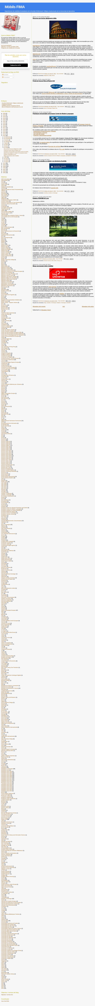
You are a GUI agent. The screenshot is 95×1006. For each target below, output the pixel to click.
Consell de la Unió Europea (8, 367)
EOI (2, 435)
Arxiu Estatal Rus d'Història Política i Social (12, 215)
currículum (3, 381)
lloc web (62, 149)
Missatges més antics (88, 306)
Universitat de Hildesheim (7, 937)
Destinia (3, 390)
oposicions (4, 732)
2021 (4, 121)
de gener (6, 161)
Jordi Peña (4, 619)
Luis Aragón (4, 663)
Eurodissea (4, 501)
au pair (3, 222)
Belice (2, 242)
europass (3, 506)
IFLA (2, 593)
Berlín (2, 262)
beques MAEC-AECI (6, 254)
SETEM (3, 857)
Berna (2, 263)
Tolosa (2, 894)
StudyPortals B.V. (5, 874)
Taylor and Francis (5, 885)
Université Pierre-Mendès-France (9, 945)
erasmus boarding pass (7, 464)
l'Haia (2, 628)
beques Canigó (5, 248)
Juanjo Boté (4, 626)
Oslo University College (7, 738)
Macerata (3, 666)
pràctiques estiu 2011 (6, 779)
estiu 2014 (3, 488)
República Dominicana (6, 822)
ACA (2, 181)
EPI (2, 436)
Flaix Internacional (5, 528)
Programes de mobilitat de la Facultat (10, 48)
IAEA (2, 585)
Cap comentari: (60, 73)
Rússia (3, 837)
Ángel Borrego (4, 209)
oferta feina (4, 726)
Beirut (2, 238)
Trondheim (4, 906)
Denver (3, 389)
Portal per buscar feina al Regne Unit (44, 81)
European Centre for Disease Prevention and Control (14, 507)
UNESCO (3, 919)
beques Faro (4, 250)
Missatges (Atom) (46, 310)
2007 (4, 169)
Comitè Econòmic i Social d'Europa (10, 358)
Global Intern (4, 557)
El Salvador (4, 424)
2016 (4, 129)
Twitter (3, 913)
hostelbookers (4, 584)
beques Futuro (4, 253)
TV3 (2, 911)
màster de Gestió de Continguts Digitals (11, 675)
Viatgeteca (4, 961)
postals (3, 764)
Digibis (3, 392)
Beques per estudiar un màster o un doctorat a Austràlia (49, 161)
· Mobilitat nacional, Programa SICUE (10, 105)
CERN (2, 337)
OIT (2, 728)
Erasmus (3, 440)
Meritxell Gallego (5, 680)
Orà (2, 733)
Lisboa (3, 651)
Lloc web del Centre (38, 134)
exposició (3, 518)
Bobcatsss (3, 289)
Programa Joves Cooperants (8, 798)
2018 (4, 126)
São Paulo (3, 846)
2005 (4, 172)
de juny (6, 146)
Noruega (3, 714)
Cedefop (3, 328)
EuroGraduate (4, 502)
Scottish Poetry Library (6, 849)
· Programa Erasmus (6, 104)
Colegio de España (6, 353)
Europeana (4, 515)
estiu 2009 (3, 484)
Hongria (3, 583)
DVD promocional (5, 406)
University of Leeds (6, 949)
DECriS (3, 387)
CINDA (3, 345)
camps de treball (5, 314)
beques (3, 244)
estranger (3, 490)
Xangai (3, 976)
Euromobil (3, 505)
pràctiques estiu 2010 (6, 777)
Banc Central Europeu (6, 227)
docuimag (3, 403)
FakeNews (4, 522)
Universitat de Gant (6, 936)
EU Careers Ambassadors (7, 496)
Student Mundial (5, 871)
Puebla (3, 803)
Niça (2, 707)
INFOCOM (4, 596)
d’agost (6, 143)
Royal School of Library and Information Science (13, 835)
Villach (3, 964)
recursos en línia (5, 816)
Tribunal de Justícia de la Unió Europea (11, 902)
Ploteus (3, 758)
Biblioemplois (4, 266)
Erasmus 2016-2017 (6, 458)
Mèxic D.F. (3, 683)
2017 (4, 127)
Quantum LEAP (5, 806)
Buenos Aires (4, 307)
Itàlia (50, 75)
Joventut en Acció (5, 623)
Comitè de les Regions (6, 357)
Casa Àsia (3, 323)
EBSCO (3, 409)
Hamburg (3, 571)
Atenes (3, 220)
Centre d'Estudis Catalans (7, 331)
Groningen (3, 566)
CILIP (2, 344)
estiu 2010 (3, 485)
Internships (4, 602)
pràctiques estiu (5, 770)
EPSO (2, 437)
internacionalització (6, 601)
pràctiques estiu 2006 (6, 772)
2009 (4, 166)
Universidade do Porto (6, 927)
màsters (3, 676)
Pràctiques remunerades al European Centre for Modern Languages (53, 113)
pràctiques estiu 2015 (6, 784)
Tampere (3, 883)
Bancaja (3, 229)
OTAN (2, 740)
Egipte (2, 419)
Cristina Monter (5, 379)
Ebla (2, 407)
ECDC (2, 411)
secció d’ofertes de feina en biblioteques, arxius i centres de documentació (62, 93)
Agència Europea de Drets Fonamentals (11, 189)
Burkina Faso (4, 309)
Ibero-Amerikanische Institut (8, 588)
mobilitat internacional (6, 690)
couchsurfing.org (51, 66)
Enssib (45, 260)
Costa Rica (4, 376)
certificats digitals (5, 338)
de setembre (7, 141)
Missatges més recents (39, 306)
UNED (2, 918)
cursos (3, 383)
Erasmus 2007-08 (5, 446)
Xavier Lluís (4, 980)
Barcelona (3, 233)
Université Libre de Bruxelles (8, 944)
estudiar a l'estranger (52, 192)
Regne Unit (54, 108)
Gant (2, 548)
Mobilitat (61, 293)
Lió (61, 260)
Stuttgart (3, 875)
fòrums (3, 535)
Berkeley (3, 261)
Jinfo (2, 615)
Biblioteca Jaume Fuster (7, 275)
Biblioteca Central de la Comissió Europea (11, 271)
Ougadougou (4, 741)
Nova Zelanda (4, 719)
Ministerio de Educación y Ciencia (9, 688)
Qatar (2, 805)
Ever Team (4, 516)
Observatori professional (7, 723)
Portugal (3, 763)
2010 (4, 164)
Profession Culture (5, 796)
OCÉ (2, 724)
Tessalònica (4, 890)
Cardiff (3, 319)
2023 (4, 118)
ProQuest (3, 802)
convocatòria (4, 370)
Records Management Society (8, 813)
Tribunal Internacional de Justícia (9, 903)
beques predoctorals (6, 255)
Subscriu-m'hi (15, 65)
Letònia (3, 638)
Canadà (3, 315)
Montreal (3, 696)
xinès (2, 985)
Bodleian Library (5, 290)
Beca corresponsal (5, 237)
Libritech (3, 648)
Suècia (3, 877)
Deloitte (3, 388)
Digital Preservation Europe (8, 393)
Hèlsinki (3, 575)
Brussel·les (4, 305)
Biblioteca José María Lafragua (9, 276)
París (2, 745)
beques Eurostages (6, 249)
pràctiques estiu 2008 (6, 775)
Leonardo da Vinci (5, 637)
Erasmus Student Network (7, 470)
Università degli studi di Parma (8, 931)
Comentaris (6, 77)
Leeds (2, 635)
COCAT (3, 350)
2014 (4, 132)
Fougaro (3, 536)
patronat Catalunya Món (7, 750)
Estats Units (4, 481)
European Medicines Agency (8, 511)
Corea (2, 372)
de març (6, 158)
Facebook (3, 519)
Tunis (2, 907)
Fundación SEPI (5, 544)
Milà (2, 684)
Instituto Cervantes (5, 598)
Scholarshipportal (5, 848)
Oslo (2, 737)
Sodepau (3, 862)
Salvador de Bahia (5, 841)
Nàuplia (3, 703)
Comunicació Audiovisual (7, 359)
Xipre (2, 987)
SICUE (3, 859)
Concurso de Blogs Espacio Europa (10, 362)
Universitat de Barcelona (7, 935)
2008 (4, 167)
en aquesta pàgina (45, 142)
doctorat (3, 402)
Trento (2, 900)
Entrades (5, 74)
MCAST (3, 677)
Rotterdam (3, 833)
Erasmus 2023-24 (5, 462)
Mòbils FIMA (15, 7)
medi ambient (4, 679)
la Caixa (3, 629)
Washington (4, 972)
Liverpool (3, 654)
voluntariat (3, 970)
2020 (4, 123)
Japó (2, 613)
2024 (4, 116)
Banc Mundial (4, 228)
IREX (2, 605)
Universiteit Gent (5, 946)
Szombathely (4, 880)
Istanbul (3, 609)
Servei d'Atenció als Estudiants (9, 853)
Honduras (3, 580)
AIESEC (3, 190)
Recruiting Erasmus (6, 814)
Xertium (3, 981)
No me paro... (4, 711)
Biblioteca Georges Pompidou (8, 274)
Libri (2, 646)
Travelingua (4, 897)
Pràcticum (3, 766)
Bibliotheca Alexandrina (7, 285)
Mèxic (2, 681)
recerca (3, 811)
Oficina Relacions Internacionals (9, 727)
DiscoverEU (4, 397)
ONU (2, 731)
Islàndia (3, 607)
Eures (2, 498)
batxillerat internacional (7, 235)
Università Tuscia (5, 932)
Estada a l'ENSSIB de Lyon (41, 198)
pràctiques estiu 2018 (6, 787)
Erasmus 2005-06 (5, 444)
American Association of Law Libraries (10, 202)
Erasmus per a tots (6, 467)
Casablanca (4, 324)
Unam (2, 916)
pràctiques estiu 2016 (6, 785)
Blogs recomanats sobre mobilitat (43, 266)
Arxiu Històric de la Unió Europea (9, 216)
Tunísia (3, 909)
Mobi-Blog (3, 689)
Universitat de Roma (6, 939)
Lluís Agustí (4, 659)
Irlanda (3, 606)
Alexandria (4, 196)
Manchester (4, 670)
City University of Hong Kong (8, 346)
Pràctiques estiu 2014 (6, 783)
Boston (3, 296)
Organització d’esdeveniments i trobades (44, 131)
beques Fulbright (5, 251)
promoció (3, 801)
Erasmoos (3, 438)
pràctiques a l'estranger (71, 155)
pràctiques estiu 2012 (6, 780)
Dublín (2, 405)
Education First (5, 414)
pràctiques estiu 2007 (6, 774)
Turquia (3, 910)
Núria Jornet (4, 720)
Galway (3, 546)
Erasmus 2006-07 (5, 445)
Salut (2, 840)
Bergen (3, 258)
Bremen (3, 298)
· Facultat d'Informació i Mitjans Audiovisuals (12, 103)
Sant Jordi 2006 (5, 844)
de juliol (6, 144)
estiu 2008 (3, 483)
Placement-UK (4, 757)
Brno (2, 303)
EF (2, 418)
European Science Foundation (8, 513)
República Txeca (5, 823)
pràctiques (3, 767)
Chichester (4, 342)
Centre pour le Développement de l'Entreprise (12, 335)
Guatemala (4, 568)
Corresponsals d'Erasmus (7, 375)
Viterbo (3, 967)
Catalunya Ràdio (5, 327)
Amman (3, 205)
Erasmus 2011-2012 (51, 260)
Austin (2, 223)
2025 (4, 115)
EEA (2, 415)
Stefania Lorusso (5, 868)
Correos (3, 374)
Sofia (2, 863)
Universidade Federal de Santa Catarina (11, 928)
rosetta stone (4, 829)
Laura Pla (3, 633)
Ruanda (3, 836)
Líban (2, 641)
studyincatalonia (5, 872)
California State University (7, 313)
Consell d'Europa (5, 366)
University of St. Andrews (7, 955)
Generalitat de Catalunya (7, 550)
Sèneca (3, 851)
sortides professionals (6, 866)
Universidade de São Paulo (8, 926)
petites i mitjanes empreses (8, 755)
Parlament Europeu (6, 746)
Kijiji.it (34, 59)
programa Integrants (6, 797)
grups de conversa (5, 567)
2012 (4, 135)
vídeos (3, 962)
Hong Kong (4, 581)
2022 (4, 119)
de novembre (7, 138)
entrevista (3, 432)
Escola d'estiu (4, 475)
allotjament (46, 75)
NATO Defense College (7, 702)
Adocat (3, 185)
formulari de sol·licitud (55, 146)
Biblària (3, 264)
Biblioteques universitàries (7, 284)
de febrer (6, 160)
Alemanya (3, 193)
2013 (4, 134)
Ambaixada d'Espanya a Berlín (8, 200)
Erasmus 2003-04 (5, 442)
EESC (2, 416)
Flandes (3, 529)
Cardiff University (5, 320)
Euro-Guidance (5, 500)
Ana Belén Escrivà (5, 207)
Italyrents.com (36, 54)
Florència (3, 531)
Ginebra (3, 554)
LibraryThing (4, 645)
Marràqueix (4, 672)
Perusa (3, 754)
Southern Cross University (7, 867)
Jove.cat (3, 622)
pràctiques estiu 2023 (6, 790)
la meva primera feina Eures (8, 632)
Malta (2, 668)
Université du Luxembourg (7, 942)
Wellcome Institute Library (7, 974)
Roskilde (3, 831)
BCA (2, 236)
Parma (3, 748)
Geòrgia (3, 553)
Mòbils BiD (4, 692)
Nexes (2, 706)
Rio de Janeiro (4, 827)
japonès (3, 614)
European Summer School (7, 514)
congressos (4, 364)
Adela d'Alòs (4, 184)
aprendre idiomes (5, 213)
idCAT (2, 590)
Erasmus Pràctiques (6, 468)
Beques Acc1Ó (5, 245)
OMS (2, 729)
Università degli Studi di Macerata (9, 929)
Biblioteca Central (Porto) (7, 270)
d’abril (5, 157)
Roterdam (3, 832)
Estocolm (3, 489)
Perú (2, 753)
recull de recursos (5, 815)
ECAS (2, 410)
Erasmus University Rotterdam (8, 471)
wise (2, 975)
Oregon (3, 735)
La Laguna (4, 631)
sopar (2, 864)
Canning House (5, 318)
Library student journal (6, 644)
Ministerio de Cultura (6, 687)
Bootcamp (3, 293)
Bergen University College (7, 259)
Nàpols (3, 701)
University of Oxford (6, 954)
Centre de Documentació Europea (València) (12, 333)
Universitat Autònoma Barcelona (9, 933)
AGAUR (3, 188)
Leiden (3, 636)
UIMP (2, 915)
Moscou (3, 698)
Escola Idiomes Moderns (7, 477)
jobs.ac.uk (51, 92)
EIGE (2, 422)
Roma (53, 75)
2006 (4, 171)
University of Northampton (7, 953)
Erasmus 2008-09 (5, 448)
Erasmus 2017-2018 (6, 459)
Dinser (2, 396)
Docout (3, 401)
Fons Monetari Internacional (8, 533)
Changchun (4, 340)
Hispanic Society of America (8, 577)
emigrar (3, 428)
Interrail (3, 603)
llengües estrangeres (6, 657)
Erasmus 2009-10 (5, 449)
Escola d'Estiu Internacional (8, 476)
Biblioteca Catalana (6, 268)
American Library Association (8, 203)
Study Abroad (52, 286)
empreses (3, 429)
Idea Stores (4, 592)
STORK (3, 870)
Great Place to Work (6, 561)
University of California (6, 948)
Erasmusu (3, 472)
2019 (4, 124)
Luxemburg (4, 664)
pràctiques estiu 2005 (6, 771)
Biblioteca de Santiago (6, 272)
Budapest (3, 306)
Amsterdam (4, 206)
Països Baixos (4, 744)
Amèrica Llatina (5, 201)
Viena (2, 963)
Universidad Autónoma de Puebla (9, 923)
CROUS (3, 380)
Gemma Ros (4, 549)
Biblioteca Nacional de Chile (8, 279)
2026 (4, 113)
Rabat (2, 809)
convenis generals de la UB (8, 368)
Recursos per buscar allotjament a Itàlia (44, 18)
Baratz (2, 232)
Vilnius (3, 966)
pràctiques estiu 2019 (6, 788)
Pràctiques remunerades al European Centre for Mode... (16, 151)
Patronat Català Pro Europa (8, 749)
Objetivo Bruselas (5, 722)
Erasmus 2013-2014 (6, 454)
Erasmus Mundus (5, 466)
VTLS (2, 971)
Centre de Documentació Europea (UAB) (11, 332)
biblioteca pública (5, 280)
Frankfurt (3, 540)
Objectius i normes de (10, 46)
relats (2, 820)
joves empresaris (5, 624)
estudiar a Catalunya (6, 493)
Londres (3, 662)
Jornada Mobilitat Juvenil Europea (9, 620)
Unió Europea (4, 920)
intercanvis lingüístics (6, 600)
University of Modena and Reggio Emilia (11, 950)
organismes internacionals (7, 736)
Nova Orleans (4, 716)
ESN (2, 479)
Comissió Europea (5, 355)
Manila (3, 671)
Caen (2, 310)
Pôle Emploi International (7, 759)
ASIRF (3, 219)
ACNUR (3, 183)
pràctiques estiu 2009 (6, 776)
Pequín (3, 751)
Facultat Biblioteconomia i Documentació (11, 520)
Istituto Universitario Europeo (8, 610)
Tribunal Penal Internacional (8, 905)
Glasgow (3, 555)
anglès (3, 210)
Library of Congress (6, 642)
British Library (4, 301)
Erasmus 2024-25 (5, 463)
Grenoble (3, 564)
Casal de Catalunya (6, 326)
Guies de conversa (5, 570)
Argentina (3, 214)
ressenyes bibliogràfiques (7, 826)
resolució (3, 824)
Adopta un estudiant (6, 187)
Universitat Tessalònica (7, 941)
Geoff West (4, 551)
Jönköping (3, 616)
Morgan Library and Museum (8, 697)
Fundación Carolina (6, 542)
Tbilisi (2, 888)
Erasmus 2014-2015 (6, 455)
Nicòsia (3, 710)
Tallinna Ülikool (5, 881)
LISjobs (3, 653)
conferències (4, 363)
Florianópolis (4, 532)
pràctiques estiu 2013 (6, 781)
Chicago (3, 341)
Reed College (4, 818)
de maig (6, 147)
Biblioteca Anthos (5, 267)
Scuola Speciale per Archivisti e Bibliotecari (12, 850)
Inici (64, 306)
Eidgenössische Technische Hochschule (11, 420)
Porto (2, 762)
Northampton (4, 713)
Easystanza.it (36, 45)
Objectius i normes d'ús (7, 994)
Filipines (3, 526)
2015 (4, 131)
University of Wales (6, 958)
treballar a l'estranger (61, 302)
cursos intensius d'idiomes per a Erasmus (11, 384)
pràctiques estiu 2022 (6, 789)
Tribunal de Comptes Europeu (8, 901)
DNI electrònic (4, 398)
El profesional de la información (9, 423)
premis (3, 792)
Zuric (2, 988)
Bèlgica (3, 241)
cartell (2, 322)
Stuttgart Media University (7, 876)
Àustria (45, 155)
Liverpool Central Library (7, 655)
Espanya (3, 480)
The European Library (6, 892)
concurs (3, 361)
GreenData (4, 563)
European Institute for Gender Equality (10, 510)
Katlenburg (4, 627)
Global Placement (5, 559)
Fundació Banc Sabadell (7, 541)
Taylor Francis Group (6, 887)
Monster (3, 694)
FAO (2, 523)
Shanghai (3, 858)
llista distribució (5, 658)
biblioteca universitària (6, 281)
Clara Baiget (4, 348)
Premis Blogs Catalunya (7, 793)
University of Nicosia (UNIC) (8, 951)
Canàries (3, 316)
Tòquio (3, 896)
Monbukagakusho (5, 693)
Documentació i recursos (40, 132)
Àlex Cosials (4, 194)
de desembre (7, 137)
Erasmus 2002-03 (5, 441)
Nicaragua (3, 709)
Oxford (3, 742)
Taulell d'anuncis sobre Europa (8, 884)
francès (3, 538)
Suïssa (3, 879)
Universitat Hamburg (6, 940)
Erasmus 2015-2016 (6, 457)
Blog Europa (4, 287)
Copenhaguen (4, 371)
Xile (2, 983)
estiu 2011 (3, 487)
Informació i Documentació (7, 597)
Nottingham (4, 715)
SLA (2, 861)
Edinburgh (3, 413)
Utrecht (3, 959)
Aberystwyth (4, 180)
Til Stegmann (4, 893)
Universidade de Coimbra (7, 924)
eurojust (3, 503)
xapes (2, 977)
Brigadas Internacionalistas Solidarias (10, 300)
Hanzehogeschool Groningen (8, 574)
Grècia (3, 562)
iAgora (2, 587)
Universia (68, 302)
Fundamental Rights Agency (8, 545)
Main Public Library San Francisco (9, 667)
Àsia (2, 218)
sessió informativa (5, 855)
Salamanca (4, 839)
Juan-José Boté (5, 1001)
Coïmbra (3, 351)
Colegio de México (5, 354)
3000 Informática (5, 179)
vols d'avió (3, 968)
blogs (45, 302)
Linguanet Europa (5, 649)
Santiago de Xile (5, 845)
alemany (3, 192)
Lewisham (3, 640)
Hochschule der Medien (7, 579)
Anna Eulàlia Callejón (6, 211)
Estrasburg (4, 492)
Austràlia (46, 192)
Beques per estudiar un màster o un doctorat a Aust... (16, 153)
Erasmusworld (4, 474)
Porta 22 (3, 761)
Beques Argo (4, 246)
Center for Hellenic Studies (7, 329)
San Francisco (4, 842)
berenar (3, 257)
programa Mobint (5, 800)
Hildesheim (4, 576)
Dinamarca (4, 394)
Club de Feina (4, 349)
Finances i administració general (42, 135)
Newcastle (3, 705)
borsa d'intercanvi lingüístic (8, 294)
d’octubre (6, 140)
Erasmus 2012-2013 (6, 453)
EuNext (3, 497)
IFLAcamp (3, 594)
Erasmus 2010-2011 (6, 450)
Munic (2, 700)
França (58, 260)
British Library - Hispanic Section (9, 302)
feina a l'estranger (48, 108)
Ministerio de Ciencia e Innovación (9, 685)
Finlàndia (3, 527)
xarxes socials (4, 979)
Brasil (2, 297)
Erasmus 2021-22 (5, 461)
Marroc (3, 674)
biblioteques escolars (6, 283)
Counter (3, 377)
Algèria (3, 197)
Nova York (3, 718)
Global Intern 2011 (5, 558)
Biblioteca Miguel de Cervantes (9, 277)
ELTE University (5, 426)
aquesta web (54, 188)
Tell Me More (4, 889)
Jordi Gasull (4, 618)
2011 (4, 163)
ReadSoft (3, 810)
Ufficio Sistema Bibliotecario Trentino (10, 914)
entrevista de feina (5, 433)
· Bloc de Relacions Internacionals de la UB (12, 107)
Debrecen (3, 385)
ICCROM (3, 589)
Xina (2, 984)
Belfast (3, 240)
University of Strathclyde (7, 957)
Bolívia (3, 292)
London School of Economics (8, 661)
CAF (2, 311)
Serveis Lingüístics (5, 854)
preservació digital (5, 794)
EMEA (2, 427)
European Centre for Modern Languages (56, 155)
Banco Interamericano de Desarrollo (10, 231)
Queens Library (5, 807)
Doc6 (2, 400)
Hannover (3, 572)
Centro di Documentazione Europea (10, 336)
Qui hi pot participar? (6, 45)
